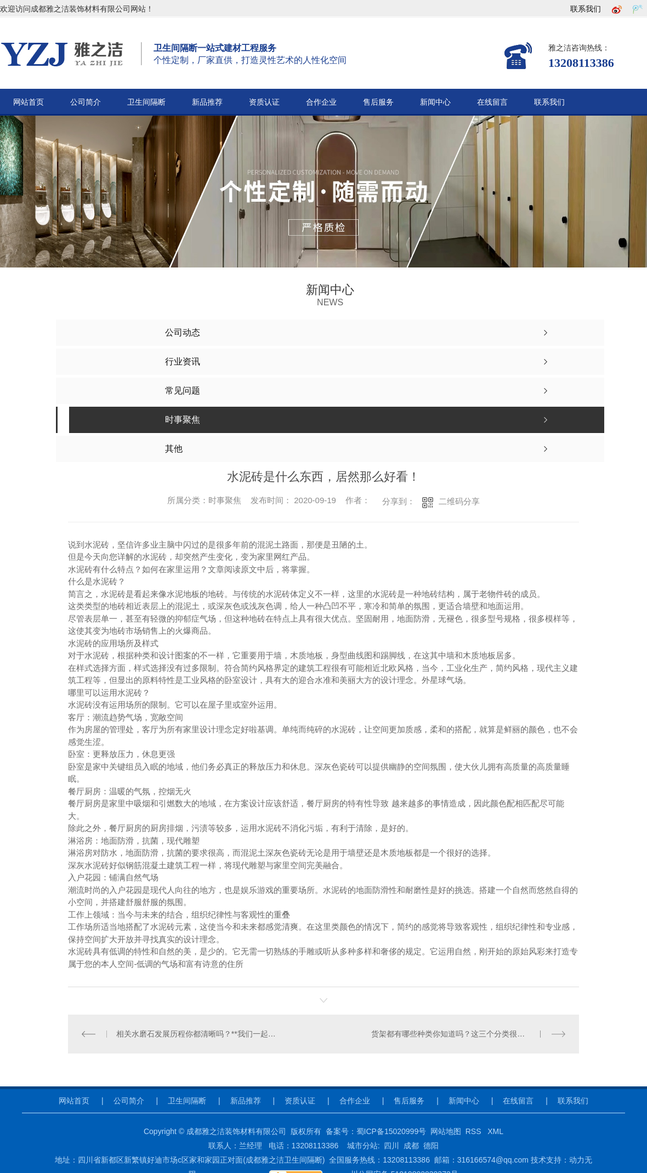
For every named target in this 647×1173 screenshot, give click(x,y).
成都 (411, 1145)
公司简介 (85, 102)
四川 (391, 1145)
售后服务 (378, 102)
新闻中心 (435, 102)
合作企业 (321, 102)
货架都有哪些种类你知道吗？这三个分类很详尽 (451, 1033)
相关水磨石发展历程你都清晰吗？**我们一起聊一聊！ (196, 1033)
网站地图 (445, 1131)
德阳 (431, 1145)
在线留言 (492, 102)
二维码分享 (459, 501)
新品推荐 (207, 102)
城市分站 (362, 1145)
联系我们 (585, 8)
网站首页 (28, 102)
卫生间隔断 (146, 102)
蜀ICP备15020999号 (391, 1131)
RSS (475, 1131)
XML (495, 1131)
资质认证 (264, 102)
